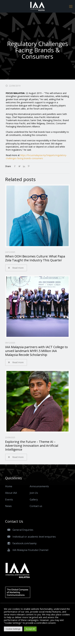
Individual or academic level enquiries (30, 536)
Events (9, 499)
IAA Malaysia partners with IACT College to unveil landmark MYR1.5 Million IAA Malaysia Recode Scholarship (36, 351)
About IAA (11, 493)
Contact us (36, 506)
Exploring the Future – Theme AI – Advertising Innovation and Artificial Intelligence (31, 446)
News (8, 506)
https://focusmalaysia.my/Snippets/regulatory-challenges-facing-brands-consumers (36, 157)
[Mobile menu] (70, 6)
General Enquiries (19, 530)
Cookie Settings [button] (13, 628)
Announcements (39, 486)
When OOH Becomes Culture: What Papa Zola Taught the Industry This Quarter (35, 258)
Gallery (34, 499)
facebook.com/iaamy (21, 543)
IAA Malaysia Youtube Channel (26, 550)
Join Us (34, 493)
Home (8, 486)
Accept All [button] (30, 628)
